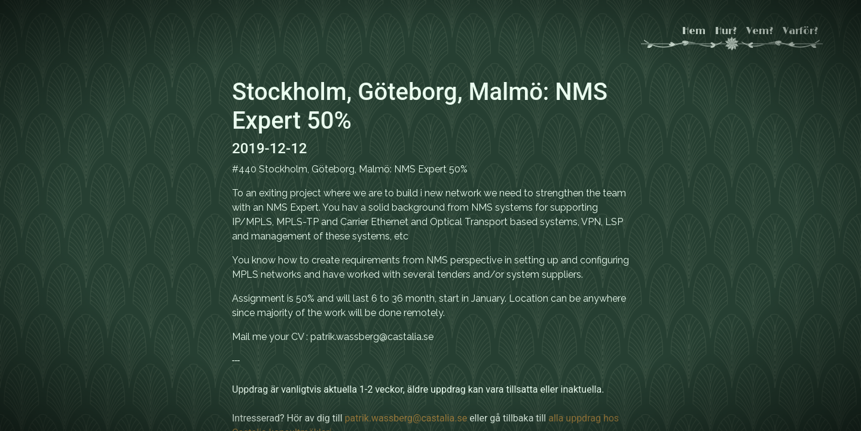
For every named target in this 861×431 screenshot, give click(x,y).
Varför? (800, 31)
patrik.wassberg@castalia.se (406, 418)
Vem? (759, 31)
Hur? (726, 31)
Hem (694, 31)
